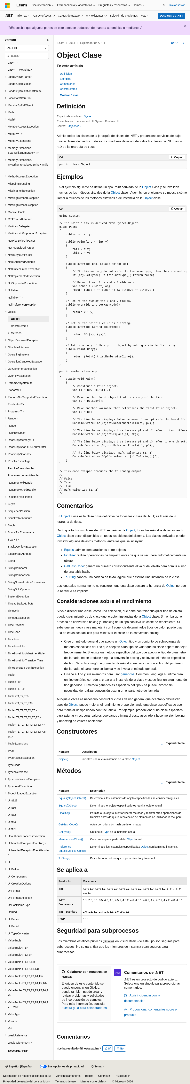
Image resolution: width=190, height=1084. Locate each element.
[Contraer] (48, 39)
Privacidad (121, 1075)
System (88, 116)
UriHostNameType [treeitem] (19, 905)
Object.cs (73, 126)
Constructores (68, 88)
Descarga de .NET (171, 15)
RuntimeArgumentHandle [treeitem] (23, 475)
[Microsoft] (7, 5)
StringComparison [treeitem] (19, 575)
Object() (63, 759)
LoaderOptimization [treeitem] (19, 83)
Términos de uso (65, 1081)
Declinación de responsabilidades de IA (27, 1075)
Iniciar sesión (177, 5)
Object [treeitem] (15, 318)
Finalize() (64, 813)
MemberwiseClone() (71, 839)
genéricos (127, 674)
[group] (122, 355)
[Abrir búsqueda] (164, 5)
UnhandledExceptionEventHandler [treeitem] (28, 853)
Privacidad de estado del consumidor (25, 1081)
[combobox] (27, 48)
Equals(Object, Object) (72, 798)
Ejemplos (65, 78)
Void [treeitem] (10, 1028)
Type (106, 831)
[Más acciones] (183, 43)
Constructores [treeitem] (19, 326)
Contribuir (104, 1075)
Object (146, 187)
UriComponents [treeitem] (17, 876)
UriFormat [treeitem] (14, 890)
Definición (66, 73)
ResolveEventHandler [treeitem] (21, 468)
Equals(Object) (68, 805)
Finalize (69, 555)
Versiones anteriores (68, 1075)
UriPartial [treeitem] (13, 926)
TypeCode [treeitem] (14, 765)
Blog (88, 1075)
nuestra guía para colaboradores (84, 1008)
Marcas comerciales (92, 1081)
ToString (70, 577)
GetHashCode (74, 566)
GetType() (65, 831)
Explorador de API (91, 42)
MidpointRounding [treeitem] (19, 183)
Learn (61, 42)
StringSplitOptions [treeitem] (19, 589)
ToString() (64, 858)
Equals (69, 549)
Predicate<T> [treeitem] (16, 404)
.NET (72, 42)
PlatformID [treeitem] (14, 390)
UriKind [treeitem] (12, 912)
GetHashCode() (68, 824)
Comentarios (67, 83)
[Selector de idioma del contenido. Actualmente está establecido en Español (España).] (18, 1067)
